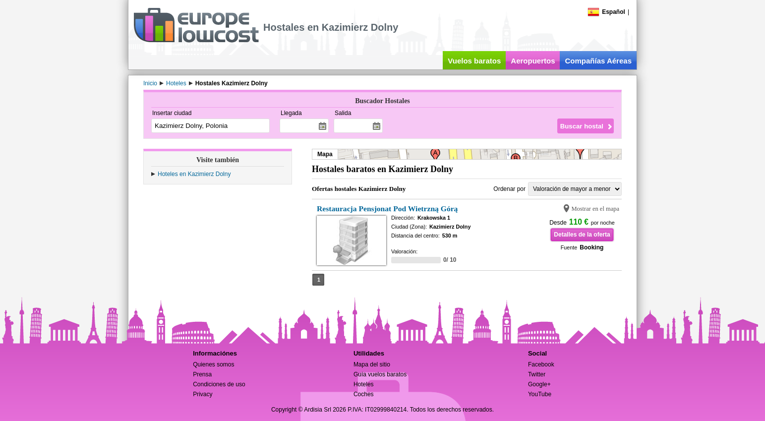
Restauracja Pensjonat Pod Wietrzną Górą (387, 208)
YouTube (539, 394)
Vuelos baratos (474, 61)
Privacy (202, 394)
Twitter (536, 374)
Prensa (202, 374)
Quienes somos (213, 364)
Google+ (539, 384)
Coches (363, 394)
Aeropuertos (533, 61)
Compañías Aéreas (598, 61)
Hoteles (363, 384)
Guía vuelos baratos (380, 374)
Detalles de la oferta (582, 234)
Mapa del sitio (371, 364)
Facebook (541, 364)
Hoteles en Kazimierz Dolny (194, 174)
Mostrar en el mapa (595, 208)
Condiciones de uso (219, 384)
